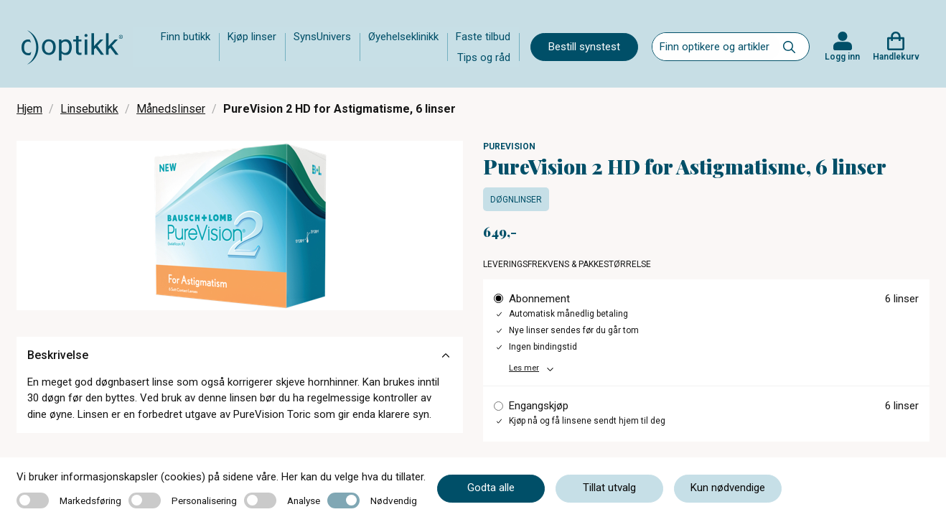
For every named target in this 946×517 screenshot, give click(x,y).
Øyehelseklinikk (403, 36)
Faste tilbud (483, 36)
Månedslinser (170, 109)
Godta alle (491, 487)
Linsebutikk (89, 109)
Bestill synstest (584, 46)
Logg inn (842, 57)
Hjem (29, 109)
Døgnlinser (516, 200)
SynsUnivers (322, 36)
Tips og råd (483, 57)
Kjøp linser (252, 36)
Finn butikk (185, 36)
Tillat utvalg (609, 487)
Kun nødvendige (727, 487)
